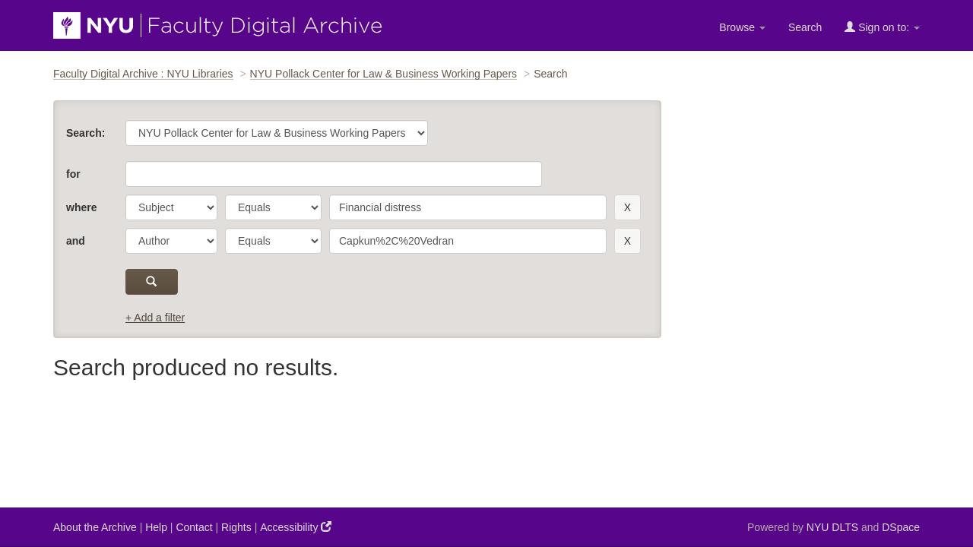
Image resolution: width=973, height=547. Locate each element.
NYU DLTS (832, 527)
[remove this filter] (627, 207)
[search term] (468, 207)
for (73, 174)
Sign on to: (882, 27)
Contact (194, 527)
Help (156, 527)
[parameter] (171, 207)
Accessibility (295, 526)
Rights (236, 527)
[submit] (151, 282)
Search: (85, 133)
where (81, 207)
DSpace (901, 527)
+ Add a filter (155, 317)
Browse (742, 27)
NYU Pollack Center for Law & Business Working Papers (383, 74)
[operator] (273, 207)
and (75, 241)
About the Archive (95, 527)
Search (805, 27)
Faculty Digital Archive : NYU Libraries (143, 74)
